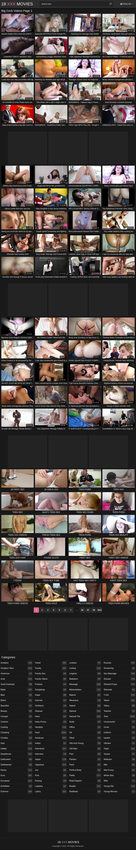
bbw (16, 695)
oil (85, 733)
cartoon (16, 722)
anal (16, 679)
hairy (51, 716)
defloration (16, 759)
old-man (85, 749)
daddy (16, 749)
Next (100, 610)
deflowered (16, 765)
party (85, 765)
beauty (16, 711)
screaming (119, 668)
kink (51, 775)
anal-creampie (16, 684)
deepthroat (16, 754)
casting (16, 727)
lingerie (85, 674)
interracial (51, 749)
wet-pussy (119, 770)
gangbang (51, 690)
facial (51, 663)
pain (85, 754)
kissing (51, 781)
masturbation (85, 690)
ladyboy (51, 786)
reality (85, 786)
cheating (16, 733)
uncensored (119, 722)
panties (85, 759)
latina (51, 791)
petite (85, 775)
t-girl (119, 695)
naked (85, 706)
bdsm (16, 700)
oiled (85, 738)
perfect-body (85, 770)
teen (119, 716)
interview (51, 754)
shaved (119, 679)
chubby (16, 738)
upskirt (119, 738)
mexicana (85, 700)
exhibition (16, 786)
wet (119, 765)
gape (51, 695)
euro (16, 775)
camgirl (16, 716)
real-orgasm (85, 781)
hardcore (51, 738)
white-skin (119, 775)
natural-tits (85, 716)
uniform (119, 733)
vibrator (119, 743)
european (16, 781)
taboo (119, 700)
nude (85, 722)
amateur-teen (16, 668)
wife (119, 781)
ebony (16, 770)
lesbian (85, 663)
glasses (51, 711)
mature (85, 695)
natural (85, 711)
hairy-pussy (51, 722)
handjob (51, 727)
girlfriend (51, 706)
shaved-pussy (119, 684)
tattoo (119, 706)
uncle (119, 727)
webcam (119, 759)
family (51, 668)
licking (85, 668)
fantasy (51, 684)
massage (85, 684)
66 (82, 610)
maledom (85, 679)
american (16, 674)
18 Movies (17, 4)
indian (51, 743)
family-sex (51, 674)
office (85, 727)
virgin (119, 749)
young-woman (119, 791)
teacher (119, 711)
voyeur (119, 754)
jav (51, 770)
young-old (119, 786)
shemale (119, 690)
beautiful (16, 706)
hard (51, 733)
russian (119, 663)
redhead (85, 791)
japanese (51, 765)
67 (88, 610)
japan (51, 759)
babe (16, 690)
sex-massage (119, 674)
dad (16, 743)
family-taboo (51, 679)
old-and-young (85, 743)
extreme (16, 791)
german (51, 700)
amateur (16, 663)
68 (94, 610)
